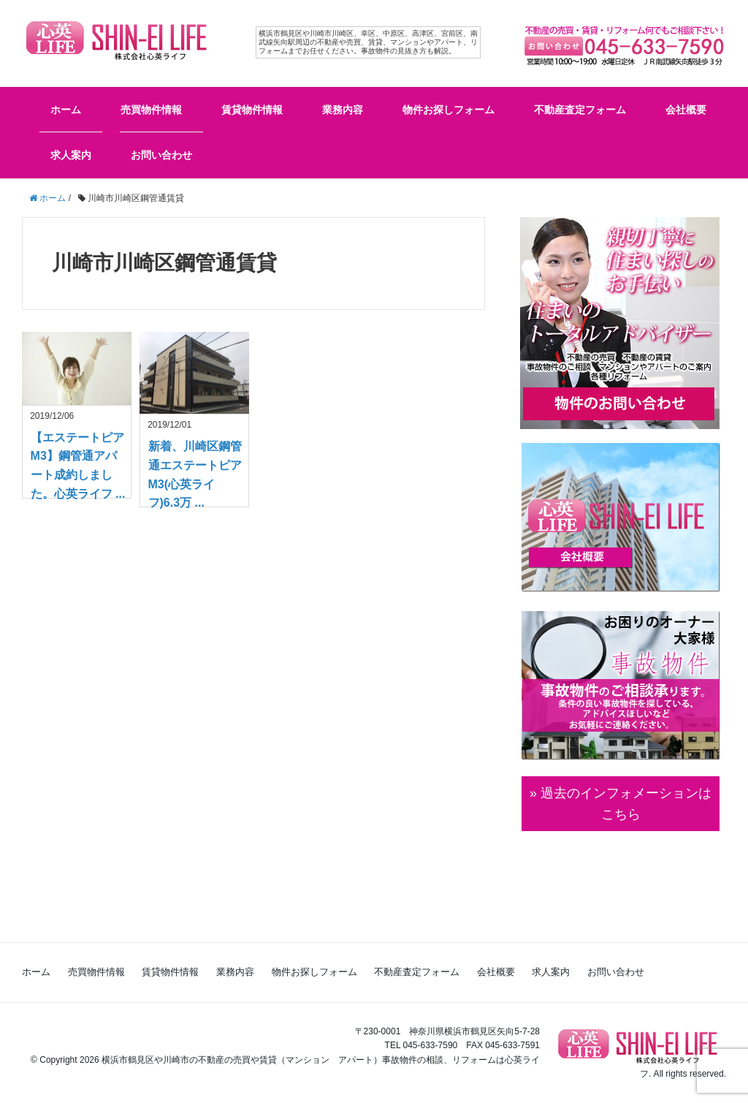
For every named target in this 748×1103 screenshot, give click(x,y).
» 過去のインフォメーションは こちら (620, 804)
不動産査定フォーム (580, 109)
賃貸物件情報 (252, 109)
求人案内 (70, 155)
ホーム (65, 109)
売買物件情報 (151, 109)
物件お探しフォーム (448, 109)
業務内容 (342, 109)
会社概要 (685, 109)
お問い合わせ (161, 155)
